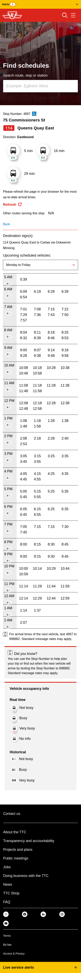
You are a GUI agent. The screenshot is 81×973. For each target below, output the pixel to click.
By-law (7, 944)
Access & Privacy (13, 953)
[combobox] (40, 86)
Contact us (11, 814)
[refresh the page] (12, 204)
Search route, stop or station (25, 75)
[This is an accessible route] (34, 114)
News (7, 884)
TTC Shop (11, 893)
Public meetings (15, 858)
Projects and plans (17, 850)
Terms (7, 935)
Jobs (7, 867)
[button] (40, 4)
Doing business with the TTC (26, 876)
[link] (6, 914)
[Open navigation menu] (73, 15)
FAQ (6, 902)
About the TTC (14, 832)
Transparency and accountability (28, 841)
